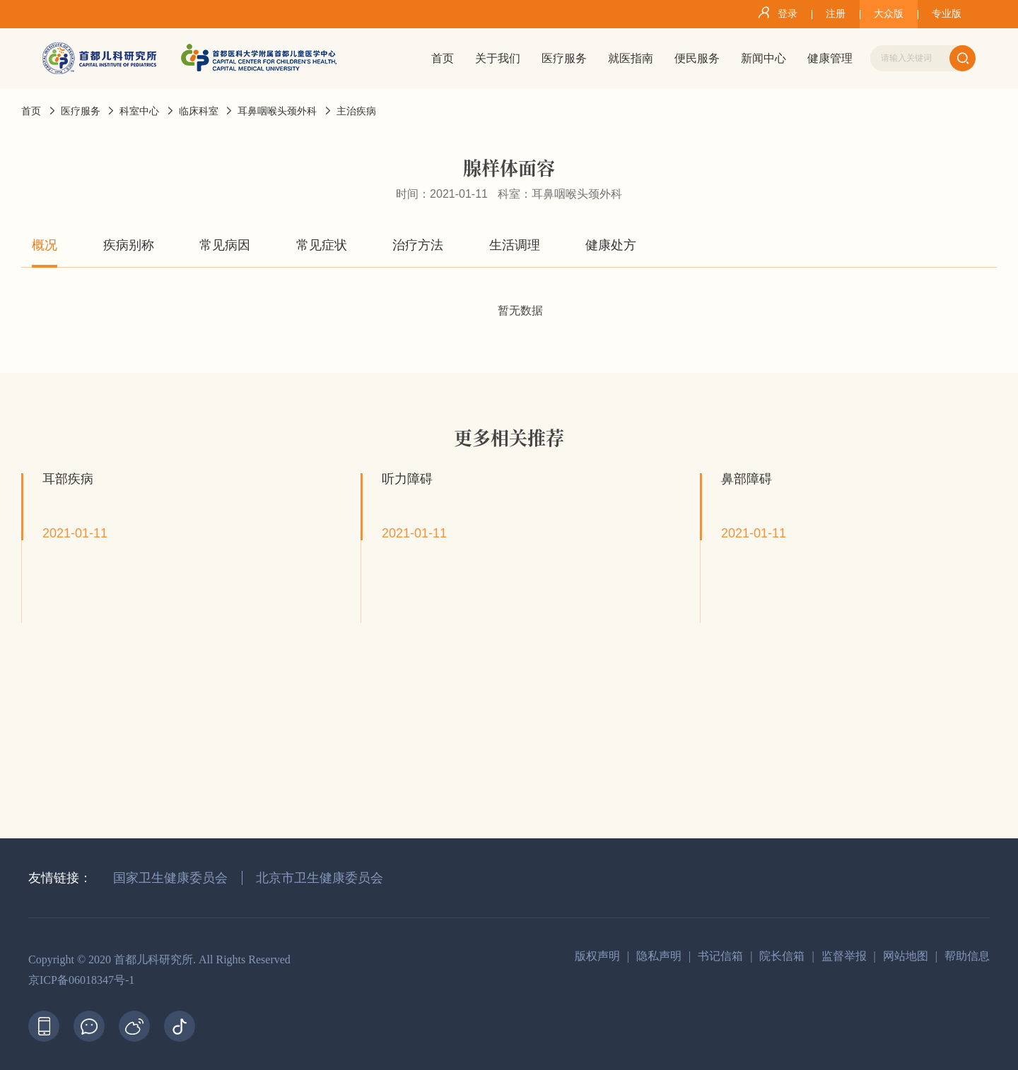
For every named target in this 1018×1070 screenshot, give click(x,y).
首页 (31, 111)
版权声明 (597, 956)
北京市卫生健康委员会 (319, 878)
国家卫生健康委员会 (170, 878)
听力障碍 (407, 479)
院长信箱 (782, 956)
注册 (836, 13)
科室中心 (139, 111)
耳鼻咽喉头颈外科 (277, 111)
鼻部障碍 (746, 479)
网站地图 (905, 956)
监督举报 (844, 956)
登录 (775, 12)
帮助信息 (967, 956)
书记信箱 (720, 956)
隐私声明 (658, 956)
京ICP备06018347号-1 (81, 980)
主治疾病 (356, 111)
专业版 (946, 13)
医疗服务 (80, 111)
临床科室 (198, 111)
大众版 (888, 13)
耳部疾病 (67, 479)
